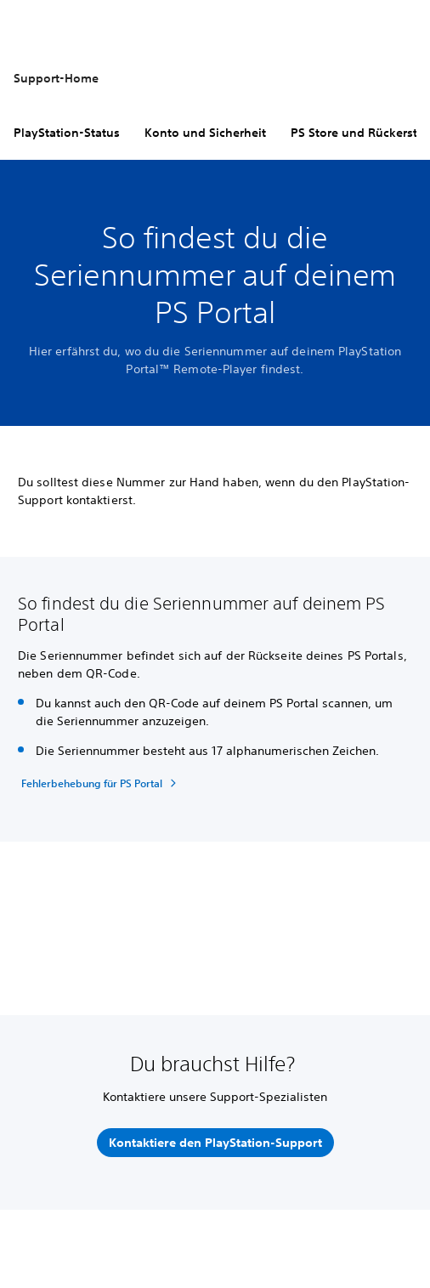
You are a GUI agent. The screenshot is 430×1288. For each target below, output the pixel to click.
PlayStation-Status (67, 132)
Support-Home (56, 78)
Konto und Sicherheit (205, 132)
